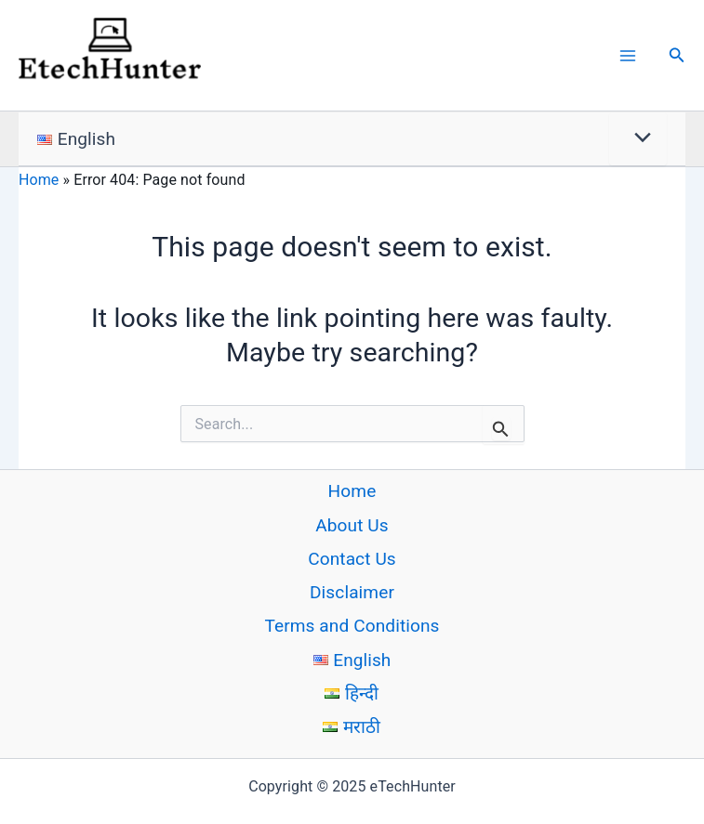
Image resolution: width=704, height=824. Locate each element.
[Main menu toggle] (627, 56)
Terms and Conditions (352, 626)
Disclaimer (352, 593)
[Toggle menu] (638, 140)
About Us (351, 525)
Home (39, 181)
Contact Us (351, 558)
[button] (677, 56)
